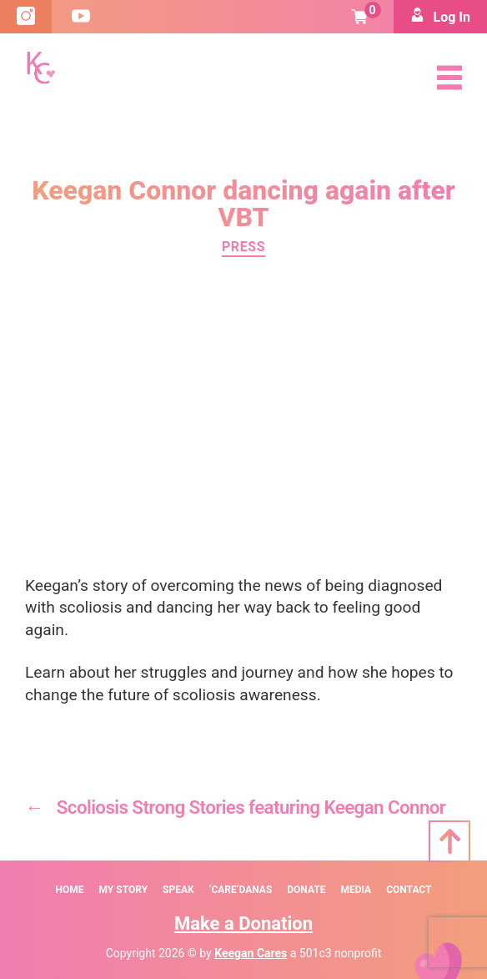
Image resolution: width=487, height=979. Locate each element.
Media (355, 890)
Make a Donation (243, 923)
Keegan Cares (250, 953)
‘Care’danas (241, 890)
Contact (408, 890)
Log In (440, 16)
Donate (306, 890)
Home (70, 890)
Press (243, 247)
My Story (123, 890)
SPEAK (178, 890)
